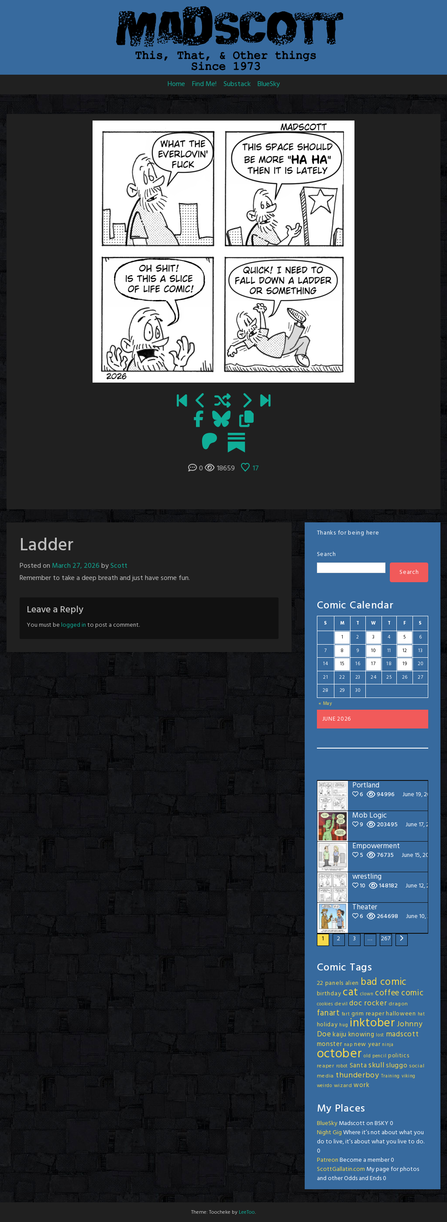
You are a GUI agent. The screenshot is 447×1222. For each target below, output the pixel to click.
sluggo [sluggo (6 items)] (396, 1065)
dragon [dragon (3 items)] (398, 1004)
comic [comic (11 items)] (412, 993)
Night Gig (329, 1133)
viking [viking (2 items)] (409, 1076)
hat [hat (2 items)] (421, 1014)
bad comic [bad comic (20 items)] (384, 982)
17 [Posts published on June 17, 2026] (373, 664)
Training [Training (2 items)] (390, 1076)
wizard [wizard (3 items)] (343, 1085)
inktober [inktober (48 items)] (372, 1023)
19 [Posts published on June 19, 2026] (404, 664)
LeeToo (247, 1212)
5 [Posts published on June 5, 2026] (404, 637)
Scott (118, 566)
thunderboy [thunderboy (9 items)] (357, 1075)
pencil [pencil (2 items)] (379, 1056)
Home (176, 84)
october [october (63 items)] (339, 1054)
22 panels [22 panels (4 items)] (330, 983)
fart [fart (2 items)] (346, 1014)
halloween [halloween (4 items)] (401, 1014)
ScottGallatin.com (341, 1169)
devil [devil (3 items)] (341, 1004)
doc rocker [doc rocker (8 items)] (368, 1003)
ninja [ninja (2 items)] (388, 1045)
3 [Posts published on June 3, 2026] (373, 637)
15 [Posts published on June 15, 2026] (342, 664)
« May (325, 704)
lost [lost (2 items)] (380, 1035)
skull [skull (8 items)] (376, 1065)
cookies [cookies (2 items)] (325, 1004)
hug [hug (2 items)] (343, 1025)
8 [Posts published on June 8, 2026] (342, 651)
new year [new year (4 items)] (367, 1044)
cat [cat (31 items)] (350, 992)
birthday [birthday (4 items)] (329, 994)
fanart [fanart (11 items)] (328, 1013)
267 (386, 939)
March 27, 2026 (76, 566)
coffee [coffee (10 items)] (387, 993)
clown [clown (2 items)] (367, 994)
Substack (237, 84)
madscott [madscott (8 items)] (402, 1034)
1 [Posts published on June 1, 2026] (342, 637)
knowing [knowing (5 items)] (361, 1034)
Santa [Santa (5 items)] (358, 1065)
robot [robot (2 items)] (342, 1066)
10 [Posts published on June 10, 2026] (373, 651)
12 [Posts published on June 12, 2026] (404, 651)
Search (326, 554)
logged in (73, 625)
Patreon (327, 1160)
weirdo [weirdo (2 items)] (324, 1086)
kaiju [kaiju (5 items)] (340, 1034)
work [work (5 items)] (361, 1085)
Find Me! (204, 84)
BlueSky (269, 84)
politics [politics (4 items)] (398, 1056)
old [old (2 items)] (367, 1056)
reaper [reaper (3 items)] (325, 1066)
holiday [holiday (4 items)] (327, 1025)
